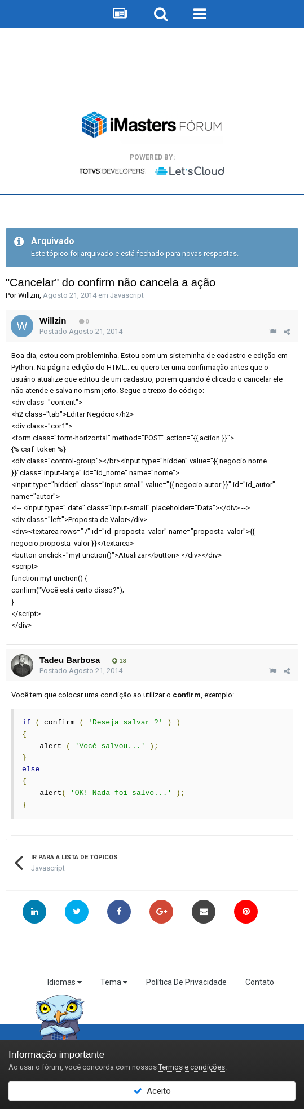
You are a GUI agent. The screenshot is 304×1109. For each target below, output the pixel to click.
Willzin (28, 295)
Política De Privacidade (186, 982)
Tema (113, 982)
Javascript (127, 295)
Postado (80, 331)
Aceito (152, 1091)
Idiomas (64, 982)
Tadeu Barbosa (69, 660)
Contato (259, 982)
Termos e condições (191, 1067)
